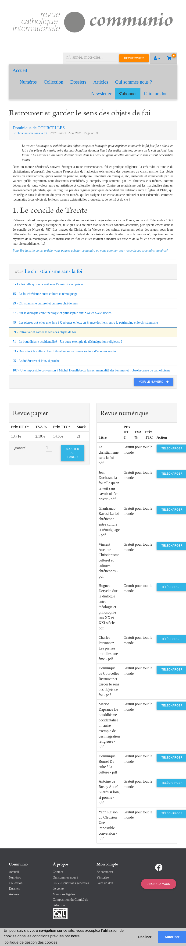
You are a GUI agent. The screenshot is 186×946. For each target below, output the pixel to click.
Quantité (19, 448)
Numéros (28, 82)
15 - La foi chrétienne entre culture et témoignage (45, 294)
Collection (53, 82)
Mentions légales (64, 894)
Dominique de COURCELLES (39, 128)
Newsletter (101, 93)
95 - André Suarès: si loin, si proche (36, 361)
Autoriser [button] (172, 937)
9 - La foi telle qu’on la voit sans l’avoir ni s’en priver (48, 284)
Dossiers (78, 82)
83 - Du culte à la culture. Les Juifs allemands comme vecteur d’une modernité (64, 351)
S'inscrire (103, 877)
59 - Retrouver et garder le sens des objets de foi (44, 332)
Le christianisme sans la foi (30, 133)
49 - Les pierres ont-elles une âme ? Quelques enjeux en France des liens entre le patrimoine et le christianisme (85, 322)
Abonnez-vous (158, 884)
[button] (157, 58)
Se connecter (105, 872)
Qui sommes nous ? (133, 82)
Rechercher (134, 58)
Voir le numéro (155, 381)
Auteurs (14, 894)
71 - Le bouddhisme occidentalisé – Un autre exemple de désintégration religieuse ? (67, 341)
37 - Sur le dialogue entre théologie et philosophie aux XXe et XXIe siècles (62, 313)
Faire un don (156, 93)
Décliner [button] (145, 937)
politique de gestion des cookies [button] (30, 942)
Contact (58, 872)
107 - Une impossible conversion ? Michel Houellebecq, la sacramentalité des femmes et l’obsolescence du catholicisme (91, 370)
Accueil (20, 70)
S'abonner (127, 93)
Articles (100, 82)
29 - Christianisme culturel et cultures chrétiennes (45, 303)
